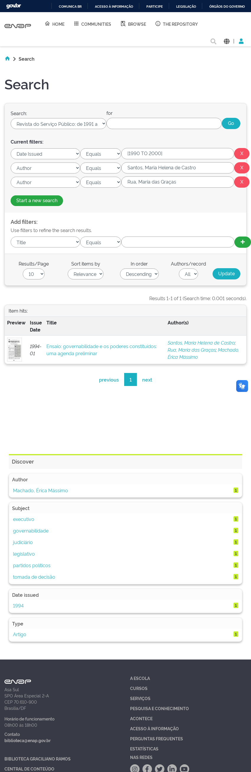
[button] (226, 41)
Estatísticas (144, 748)
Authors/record (188, 263)
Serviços (140, 698)
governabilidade (30, 530)
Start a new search (36, 200)
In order (139, 263)
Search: (19, 113)
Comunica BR (70, 7)
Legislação (186, 7)
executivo (23, 519)
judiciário (23, 542)
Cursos (139, 688)
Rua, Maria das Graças (192, 349)
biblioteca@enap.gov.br (27, 740)
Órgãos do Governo (227, 7)
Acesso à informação (114, 7)
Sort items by (85, 263)
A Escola (140, 678)
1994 (18, 605)
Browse (133, 23)
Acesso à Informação (154, 728)
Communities (92, 23)
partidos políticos (32, 565)
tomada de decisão (34, 576)
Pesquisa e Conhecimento (159, 708)
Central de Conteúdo (29, 768)
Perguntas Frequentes (156, 738)
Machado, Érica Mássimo (40, 490)
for (109, 113)
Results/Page (34, 263)
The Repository (176, 23)
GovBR (13, 6)
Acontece (141, 718)
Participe (154, 7)
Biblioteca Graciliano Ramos (37, 758)
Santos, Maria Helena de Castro (201, 342)
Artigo (19, 634)
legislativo (24, 553)
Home (54, 23)
